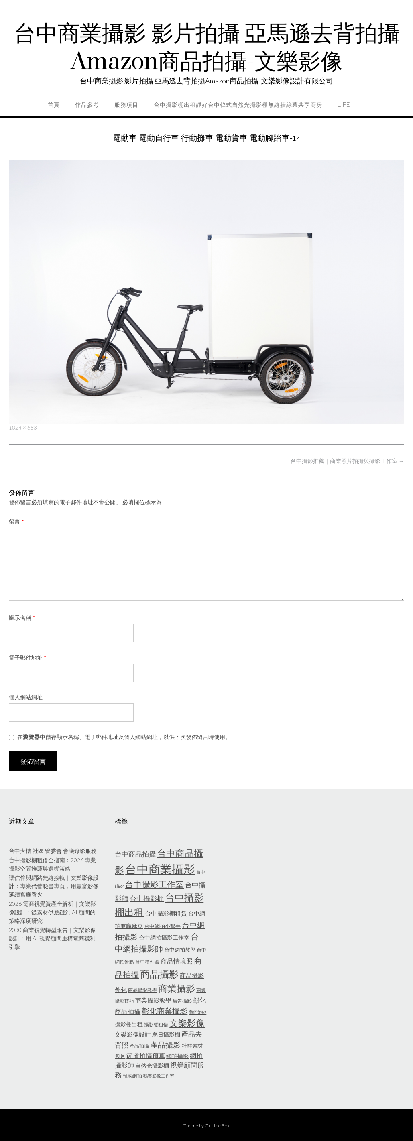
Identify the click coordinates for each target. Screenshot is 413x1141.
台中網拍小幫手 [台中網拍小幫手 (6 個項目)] (162, 926)
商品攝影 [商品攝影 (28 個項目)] (159, 974)
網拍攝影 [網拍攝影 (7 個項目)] (177, 1055)
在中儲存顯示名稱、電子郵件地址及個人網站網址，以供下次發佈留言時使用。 (124, 736)
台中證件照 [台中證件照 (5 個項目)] (147, 962)
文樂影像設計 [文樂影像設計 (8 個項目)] (133, 1034)
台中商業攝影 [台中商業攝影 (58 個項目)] (160, 869)
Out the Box (217, 1126)
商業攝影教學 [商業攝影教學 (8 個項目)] (153, 1000)
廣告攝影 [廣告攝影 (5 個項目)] (182, 1001)
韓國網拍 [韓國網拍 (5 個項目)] (132, 1076)
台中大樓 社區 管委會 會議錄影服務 (53, 850)
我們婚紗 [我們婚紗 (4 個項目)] (197, 1012)
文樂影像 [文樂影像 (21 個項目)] (187, 1022)
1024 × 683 (23, 427)
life (344, 105)
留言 (16, 521)
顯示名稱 (22, 617)
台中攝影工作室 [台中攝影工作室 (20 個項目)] (154, 884)
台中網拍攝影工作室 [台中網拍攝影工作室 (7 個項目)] (164, 937)
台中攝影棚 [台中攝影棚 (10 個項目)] (147, 899)
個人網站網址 (26, 697)
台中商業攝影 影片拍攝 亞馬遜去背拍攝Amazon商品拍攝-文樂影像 (206, 48)
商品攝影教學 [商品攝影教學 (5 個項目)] (142, 990)
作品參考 (87, 105)
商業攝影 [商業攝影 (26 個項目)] (176, 988)
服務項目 (126, 105)
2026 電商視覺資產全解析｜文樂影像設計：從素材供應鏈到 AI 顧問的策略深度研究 (52, 912)
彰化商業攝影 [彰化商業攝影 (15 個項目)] (164, 1010)
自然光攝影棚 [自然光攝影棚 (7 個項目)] (152, 1065)
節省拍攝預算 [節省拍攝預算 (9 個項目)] (145, 1055)
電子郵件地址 (28, 657)
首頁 (54, 105)
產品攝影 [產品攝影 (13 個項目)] (165, 1044)
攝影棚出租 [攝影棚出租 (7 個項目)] (129, 1024)
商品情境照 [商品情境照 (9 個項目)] (177, 961)
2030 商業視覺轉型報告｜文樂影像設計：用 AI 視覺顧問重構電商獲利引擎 (52, 938)
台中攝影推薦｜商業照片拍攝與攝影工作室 (347, 460)
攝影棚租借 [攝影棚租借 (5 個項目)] (156, 1024)
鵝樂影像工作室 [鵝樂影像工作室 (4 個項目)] (158, 1075)
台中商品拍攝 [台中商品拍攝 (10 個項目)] (135, 854)
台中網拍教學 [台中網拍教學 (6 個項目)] (179, 949)
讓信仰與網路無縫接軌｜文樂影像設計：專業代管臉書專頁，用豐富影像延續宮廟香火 (54, 886)
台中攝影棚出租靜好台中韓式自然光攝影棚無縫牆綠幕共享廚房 (238, 105)
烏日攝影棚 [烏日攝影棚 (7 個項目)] (166, 1034)
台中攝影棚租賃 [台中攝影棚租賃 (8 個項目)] (166, 913)
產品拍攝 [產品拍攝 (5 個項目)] (139, 1046)
